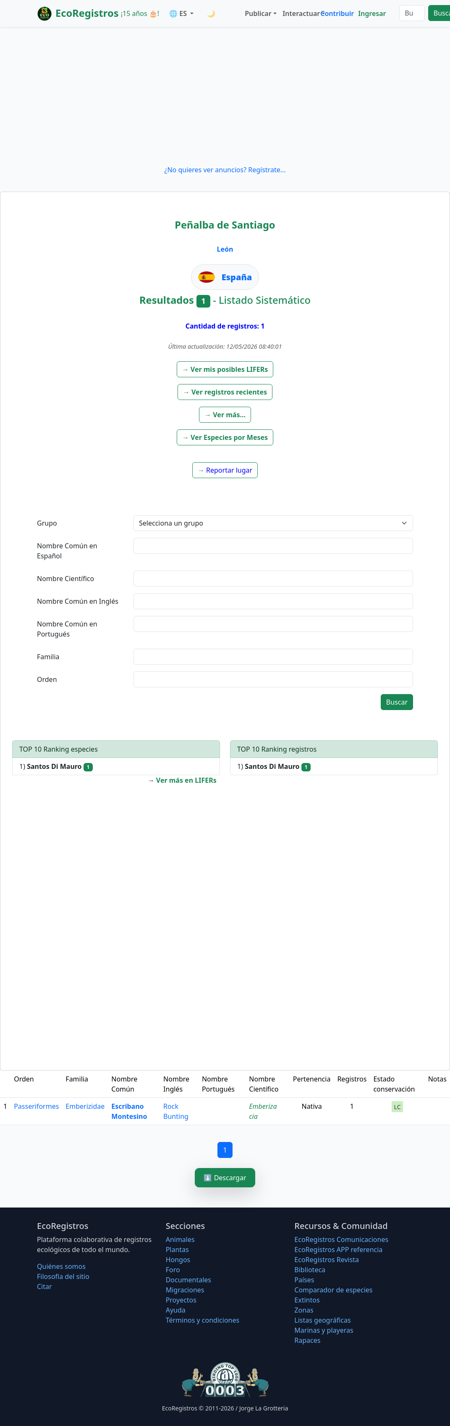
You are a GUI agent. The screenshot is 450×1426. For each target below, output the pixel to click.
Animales (180, 1239)
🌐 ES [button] (178, 13)
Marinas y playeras (323, 1330)
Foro (173, 1269)
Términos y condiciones (203, 1320)
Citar (44, 1286)
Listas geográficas (322, 1320)
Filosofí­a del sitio (63, 1276)
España (237, 277)
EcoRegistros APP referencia (338, 1249)
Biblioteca (309, 1269)
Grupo (47, 523)
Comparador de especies (333, 1289)
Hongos (178, 1259)
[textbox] (273, 546)
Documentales (188, 1279)
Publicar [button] (258, 13)
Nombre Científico (65, 578)
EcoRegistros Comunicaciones (341, 1239)
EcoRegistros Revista (326, 1259)
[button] (225, 369)
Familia (48, 656)
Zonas (303, 1310)
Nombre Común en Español (67, 550)
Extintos (306, 1300)
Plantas (177, 1249)
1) (56, 766)
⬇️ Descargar (225, 1177)
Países (304, 1279)
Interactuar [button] (300, 13)
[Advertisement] (225, 96)
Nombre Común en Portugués (67, 629)
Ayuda (176, 1310)
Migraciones (185, 1289)
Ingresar (372, 13)
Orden (47, 679)
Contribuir (337, 13)
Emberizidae (85, 1106)
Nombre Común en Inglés (77, 601)
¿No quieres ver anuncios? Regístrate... (224, 169)
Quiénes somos (61, 1266)
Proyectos (181, 1300)
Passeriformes (36, 1106)
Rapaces (307, 1340)
